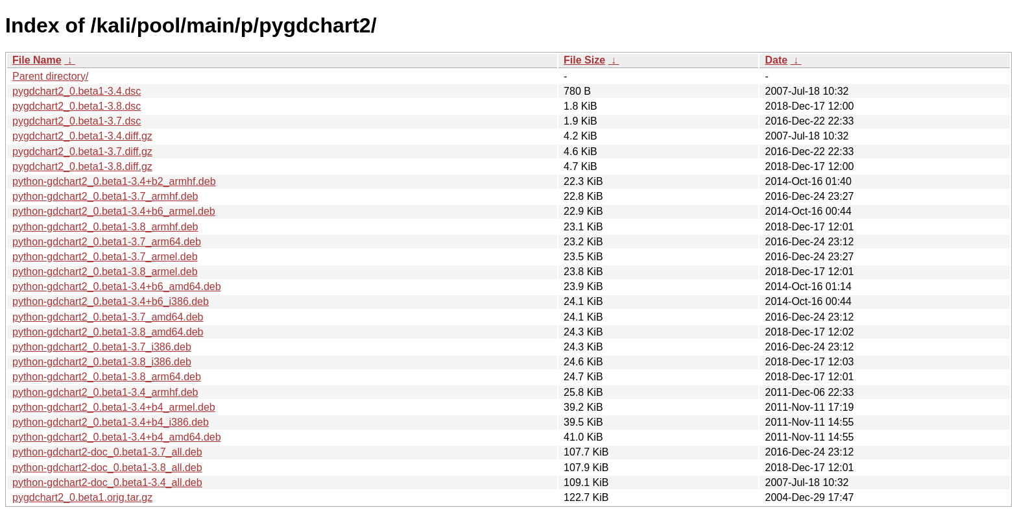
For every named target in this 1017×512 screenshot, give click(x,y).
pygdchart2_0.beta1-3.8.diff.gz (82, 166)
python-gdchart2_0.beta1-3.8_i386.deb (101, 361)
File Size (584, 60)
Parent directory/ (50, 76)
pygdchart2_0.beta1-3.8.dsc (76, 106)
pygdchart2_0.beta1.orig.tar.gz (82, 497)
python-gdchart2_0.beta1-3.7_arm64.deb (106, 241)
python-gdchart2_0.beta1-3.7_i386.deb (101, 346)
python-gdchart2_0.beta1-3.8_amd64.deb (107, 331)
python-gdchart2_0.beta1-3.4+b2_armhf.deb (114, 181)
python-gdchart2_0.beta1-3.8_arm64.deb (106, 376)
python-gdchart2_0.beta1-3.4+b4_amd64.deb (116, 437)
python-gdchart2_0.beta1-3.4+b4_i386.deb (110, 422)
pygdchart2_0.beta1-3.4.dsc (76, 91)
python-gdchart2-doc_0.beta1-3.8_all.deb (107, 467)
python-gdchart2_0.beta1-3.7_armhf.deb (105, 196)
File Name (37, 60)
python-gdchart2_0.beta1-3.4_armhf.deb (105, 392)
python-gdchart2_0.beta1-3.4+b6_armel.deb (113, 211)
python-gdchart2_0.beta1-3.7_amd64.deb (107, 317)
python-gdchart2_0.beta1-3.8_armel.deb (105, 271)
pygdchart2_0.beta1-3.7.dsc (76, 121)
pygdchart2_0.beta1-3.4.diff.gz (82, 135)
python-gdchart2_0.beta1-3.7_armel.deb (105, 256)
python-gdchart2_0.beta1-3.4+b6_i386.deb (110, 301)
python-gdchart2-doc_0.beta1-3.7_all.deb (107, 451)
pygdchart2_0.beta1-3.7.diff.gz (82, 151)
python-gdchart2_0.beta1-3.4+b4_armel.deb (113, 407)
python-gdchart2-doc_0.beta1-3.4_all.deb (107, 482)
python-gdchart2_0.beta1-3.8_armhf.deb (105, 226)
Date (776, 60)
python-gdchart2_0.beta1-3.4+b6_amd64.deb (116, 286)
